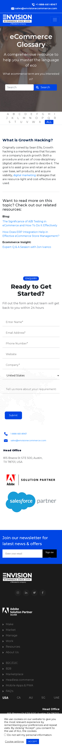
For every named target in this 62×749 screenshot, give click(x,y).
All (49, 122)
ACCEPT (32, 741)
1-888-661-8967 (19, 433)
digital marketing (24, 175)
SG (43, 697)
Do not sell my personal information (29, 734)
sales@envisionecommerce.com (36, 8)
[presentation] (27, 403)
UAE (57, 697)
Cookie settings (14, 741)
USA (5, 697)
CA (19, 697)
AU (31, 697)
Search (45, 87)
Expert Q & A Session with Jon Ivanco (26, 247)
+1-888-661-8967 (46, 4)
